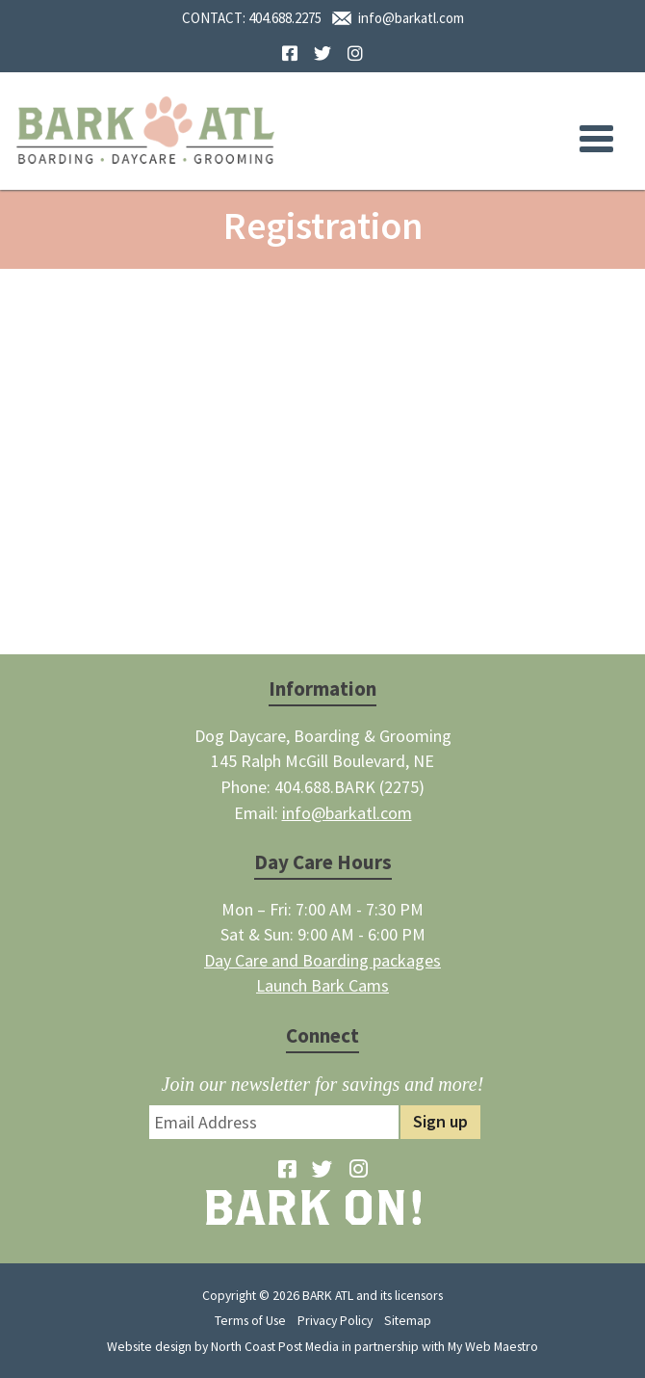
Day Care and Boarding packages (322, 960)
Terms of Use (250, 1320)
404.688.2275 (285, 18)
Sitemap (407, 1320)
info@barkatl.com (411, 18)
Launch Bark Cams (322, 985)
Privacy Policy (335, 1320)
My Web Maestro (493, 1346)
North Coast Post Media (275, 1346)
